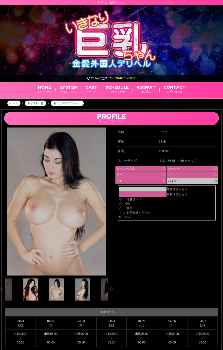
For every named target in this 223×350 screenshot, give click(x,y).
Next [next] (111, 291)
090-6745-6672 (123, 78)
